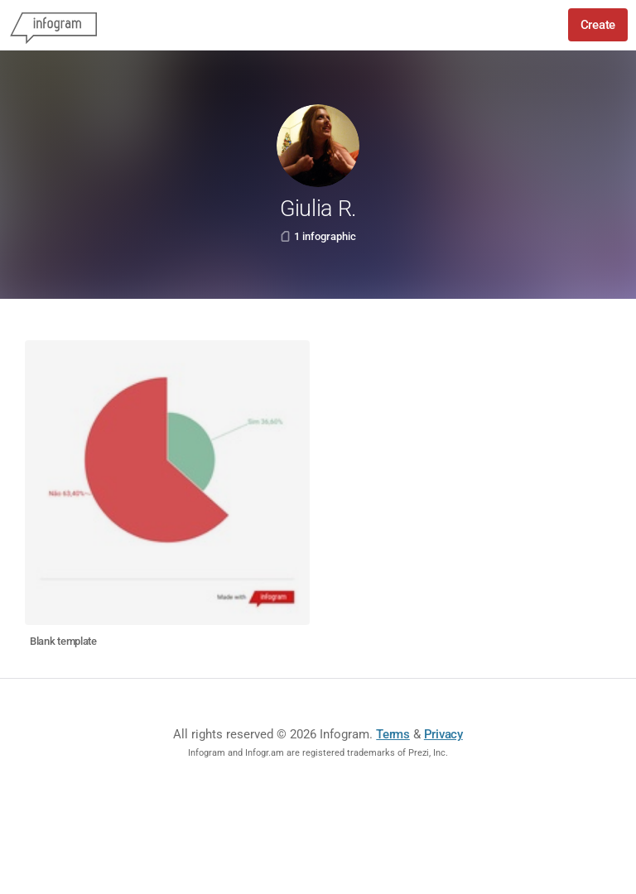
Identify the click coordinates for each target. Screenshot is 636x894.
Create (598, 24)
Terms (393, 734)
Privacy (443, 734)
